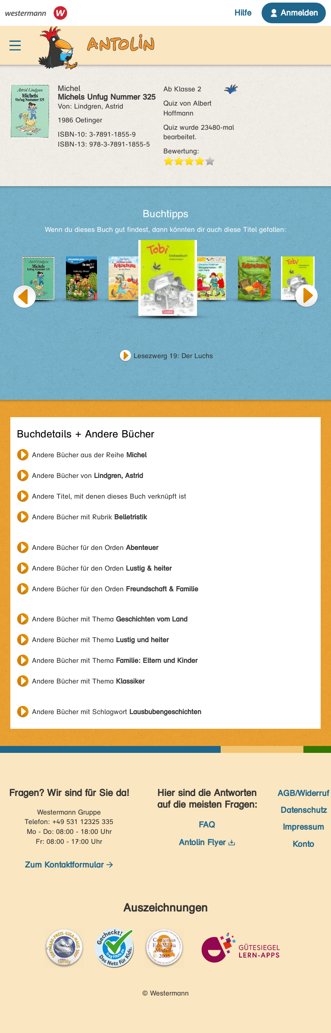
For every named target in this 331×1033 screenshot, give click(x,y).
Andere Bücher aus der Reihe (89, 455)
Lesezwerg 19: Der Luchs (173, 356)
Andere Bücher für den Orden (95, 547)
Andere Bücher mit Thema (109, 619)
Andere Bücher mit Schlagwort (116, 712)
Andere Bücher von (87, 475)
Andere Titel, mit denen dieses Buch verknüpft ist (109, 496)
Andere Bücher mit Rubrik (89, 517)
